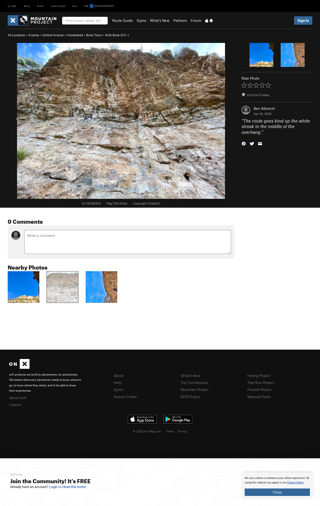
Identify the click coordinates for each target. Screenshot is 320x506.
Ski (74, 5)
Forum (196, 20)
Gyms (141, 20)
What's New (160, 20)
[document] (277, 486)
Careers (15, 404)
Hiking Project (258, 375)
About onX (17, 397)
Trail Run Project (260, 382)
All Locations (16, 35)
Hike (40, 5)
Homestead (75, 35)
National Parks (259, 396)
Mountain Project (194, 389)
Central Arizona (53, 35)
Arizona (33, 35)
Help (117, 382)
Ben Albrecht (264, 108)
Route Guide (122, 20)
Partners (180, 20)
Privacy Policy (295, 482)
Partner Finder (125, 396)
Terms (170, 431)
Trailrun (58, 5)
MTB (27, 5)
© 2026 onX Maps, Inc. (147, 431)
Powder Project (259, 389)
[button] (244, 143)
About (119, 375)
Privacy (182, 431)
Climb (12, 5)
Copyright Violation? (146, 203)
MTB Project (190, 396)
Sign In (303, 20)
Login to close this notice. (68, 487)
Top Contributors (194, 382)
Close (277, 492)
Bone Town (93, 35)
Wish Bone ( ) (117, 35)
